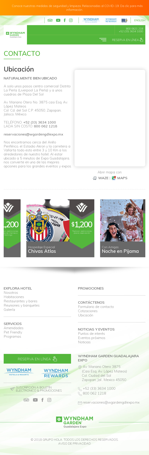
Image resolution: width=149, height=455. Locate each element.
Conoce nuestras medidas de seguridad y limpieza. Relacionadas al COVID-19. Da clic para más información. (77, 8)
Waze (100, 178)
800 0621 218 (134, 28)
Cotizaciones (88, 311)
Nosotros (11, 293)
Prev (9, 254)
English (139, 20)
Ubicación (85, 315)
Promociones (91, 288)
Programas (12, 336)
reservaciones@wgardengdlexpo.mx (33, 134)
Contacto (22, 53)
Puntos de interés (91, 333)
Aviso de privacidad (74, 443)
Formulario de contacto (96, 307)
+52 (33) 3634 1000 (131, 31)
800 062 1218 (45, 126)
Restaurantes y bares (20, 301)
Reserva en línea (127, 40)
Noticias (84, 342)
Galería (9, 310)
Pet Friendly (13, 332)
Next (140, 254)
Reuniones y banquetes (22, 305)
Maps (119, 178)
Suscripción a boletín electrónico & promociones (39, 389)
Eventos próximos (91, 338)
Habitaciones (14, 297)
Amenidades (13, 328)
